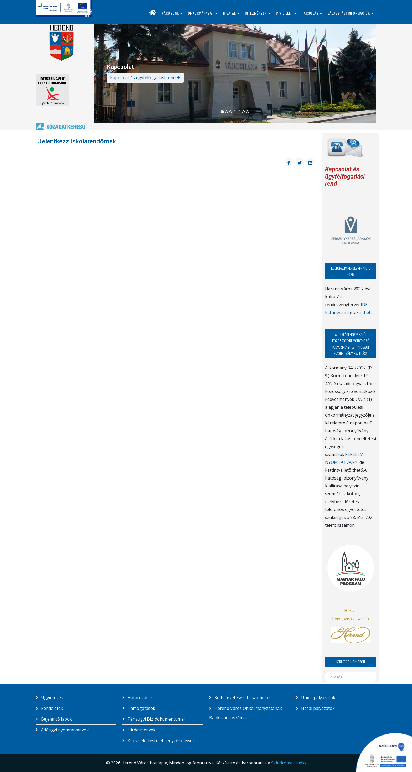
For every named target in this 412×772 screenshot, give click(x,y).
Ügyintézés (51, 697)
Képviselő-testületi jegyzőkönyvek (161, 740)
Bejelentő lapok (56, 719)
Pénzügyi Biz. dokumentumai (156, 719)
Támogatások (141, 708)
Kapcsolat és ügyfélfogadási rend (145, 78)
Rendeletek (51, 708)
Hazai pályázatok (317, 708)
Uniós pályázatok (317, 697)
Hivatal (229, 13)
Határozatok (140, 697)
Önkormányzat (201, 13)
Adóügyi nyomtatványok (64, 730)
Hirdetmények (141, 730)
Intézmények (256, 13)
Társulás (310, 13)
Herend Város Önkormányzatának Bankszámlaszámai (245, 713)
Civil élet (284, 13)
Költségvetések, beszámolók (242, 697)
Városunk (170, 13)
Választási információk (349, 13)
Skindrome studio (288, 763)
